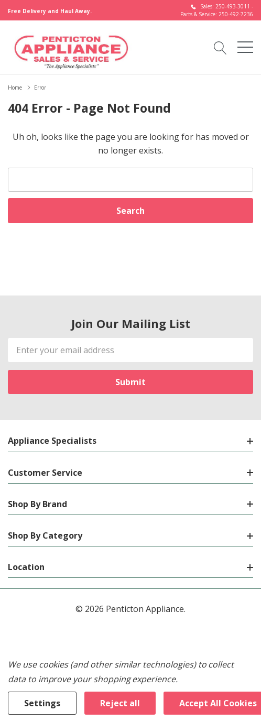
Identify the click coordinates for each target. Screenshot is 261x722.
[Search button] (220, 47)
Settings (42, 703)
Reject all (120, 703)
